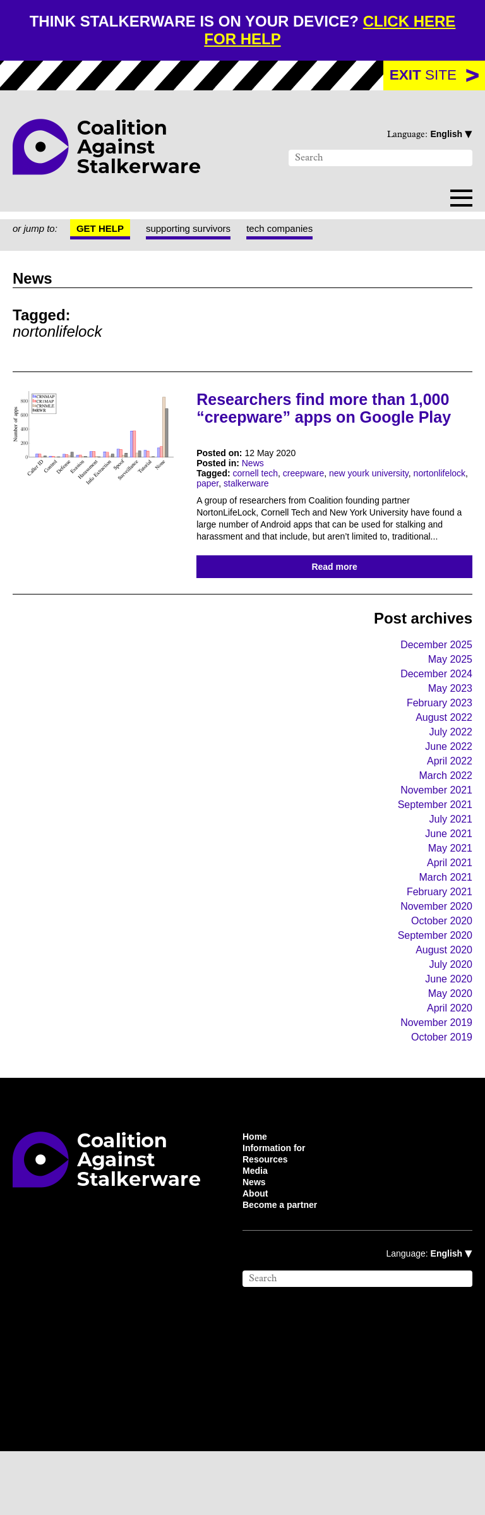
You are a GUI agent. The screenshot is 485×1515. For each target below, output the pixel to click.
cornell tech (263, 495)
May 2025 (448, 698)
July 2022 (449, 774)
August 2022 (440, 758)
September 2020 (429, 986)
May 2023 (448, 728)
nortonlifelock (227, 506)
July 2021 (450, 865)
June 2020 (445, 1031)
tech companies (302, 231)
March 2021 (444, 925)
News (257, 484)
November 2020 (431, 956)
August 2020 (439, 1001)
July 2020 (448, 1016)
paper (275, 506)
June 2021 (447, 880)
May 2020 (448, 1047)
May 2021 (449, 895)
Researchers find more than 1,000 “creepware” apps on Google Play (311, 418)
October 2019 (438, 1092)
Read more (334, 602)
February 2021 (437, 940)
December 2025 (432, 683)
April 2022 (447, 804)
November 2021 (432, 834)
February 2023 (436, 743)
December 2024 (431, 713)
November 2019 (432, 1077)
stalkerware (318, 506)
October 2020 (437, 971)
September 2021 (431, 849)
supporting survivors (201, 231)
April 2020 (447, 1062)
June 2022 (446, 789)
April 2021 (448, 910)
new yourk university (391, 495)
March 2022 (443, 819)
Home (256, 1192)
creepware (317, 495)
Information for (277, 1204)
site (423, 76)
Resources (266, 1217)
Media (256, 1230)
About (257, 1255)
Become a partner (284, 1268)
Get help (107, 231)
